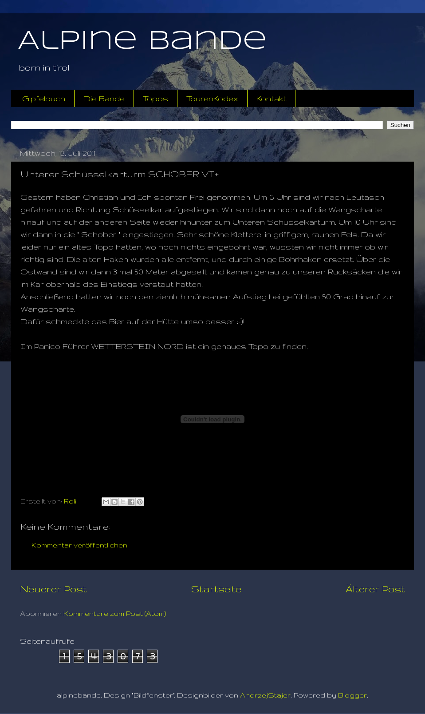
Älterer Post (375, 588)
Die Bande (104, 98)
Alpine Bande (142, 41)
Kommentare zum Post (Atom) (114, 613)
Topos (155, 98)
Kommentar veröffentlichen (79, 545)
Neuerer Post (53, 588)
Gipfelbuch (43, 98)
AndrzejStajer (265, 695)
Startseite (216, 588)
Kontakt (271, 98)
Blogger (352, 695)
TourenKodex (212, 98)
